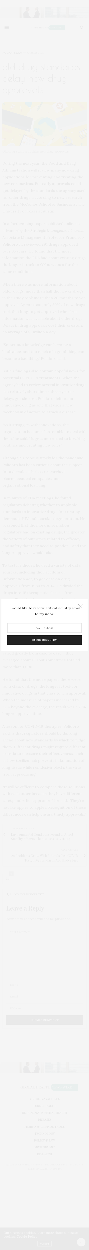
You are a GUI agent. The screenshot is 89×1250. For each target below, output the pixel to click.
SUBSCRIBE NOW (44, 640)
